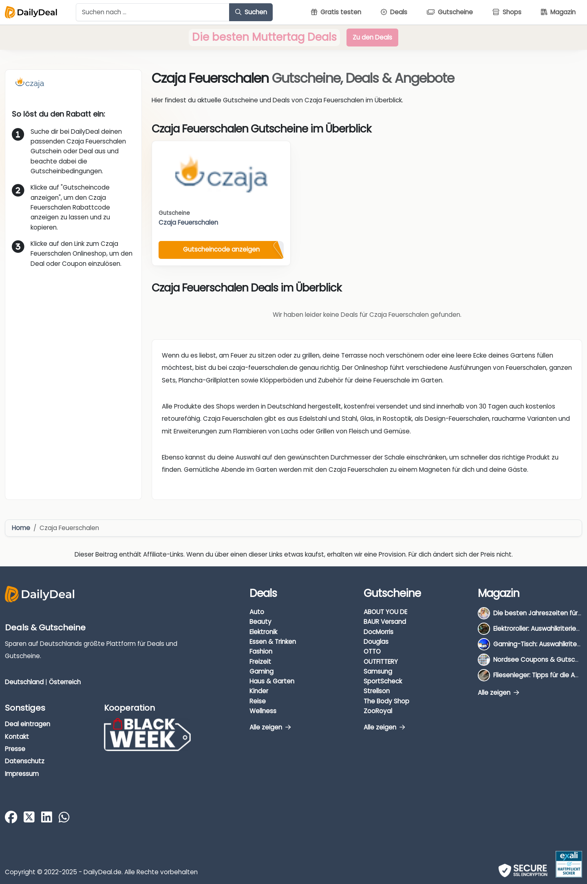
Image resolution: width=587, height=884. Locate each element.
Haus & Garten (271, 681)
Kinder (258, 691)
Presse (15, 749)
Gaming (261, 671)
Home (21, 528)
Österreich (65, 682)
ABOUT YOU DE (385, 612)
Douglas (376, 641)
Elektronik (263, 632)
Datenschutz (24, 761)
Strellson (377, 691)
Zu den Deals (372, 37)
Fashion (260, 651)
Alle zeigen (270, 727)
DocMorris (378, 632)
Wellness (262, 711)
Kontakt (17, 736)
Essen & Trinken (272, 641)
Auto (256, 612)
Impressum (22, 773)
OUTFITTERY (381, 661)
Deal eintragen (27, 724)
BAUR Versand (385, 621)
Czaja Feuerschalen (188, 222)
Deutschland (24, 682)
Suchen (251, 12)
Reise (257, 701)
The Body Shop (386, 701)
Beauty (260, 621)
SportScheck (383, 681)
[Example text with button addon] (153, 12)
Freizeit (260, 661)
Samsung (378, 671)
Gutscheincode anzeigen (221, 249)
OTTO (372, 651)
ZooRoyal (378, 711)
